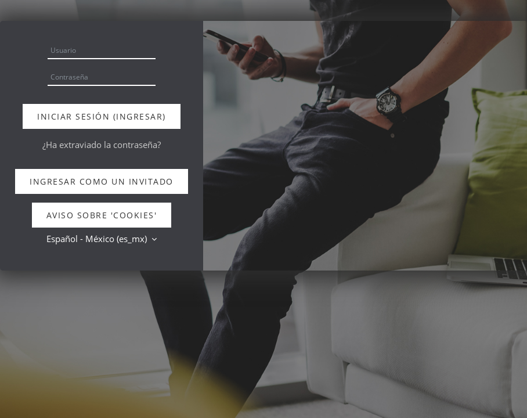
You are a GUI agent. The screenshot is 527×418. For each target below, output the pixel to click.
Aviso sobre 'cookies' (101, 215)
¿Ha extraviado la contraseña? (101, 144)
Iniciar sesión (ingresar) (101, 116)
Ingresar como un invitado (102, 181)
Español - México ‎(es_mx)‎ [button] (97, 238)
